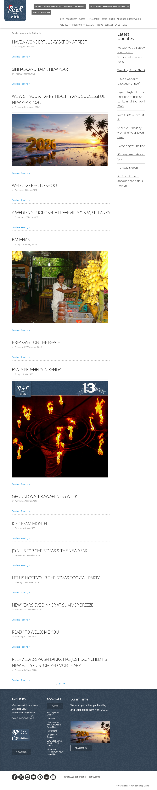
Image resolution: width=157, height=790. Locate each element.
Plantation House (98, 19)
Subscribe (21, 752)
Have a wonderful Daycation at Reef (49, 42)
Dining (112, 19)
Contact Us (94, 777)
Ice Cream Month (29, 523)
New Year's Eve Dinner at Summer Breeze (52, 605)
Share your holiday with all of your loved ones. (130, 132)
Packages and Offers (53, 713)
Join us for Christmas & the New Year (49, 551)
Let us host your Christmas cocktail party (55, 578)
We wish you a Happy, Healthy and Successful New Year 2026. (89, 707)
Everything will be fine (131, 146)
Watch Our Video (41, 12)
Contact (109, 25)
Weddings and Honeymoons (25, 705)
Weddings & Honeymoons (129, 19)
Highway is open (127, 167)
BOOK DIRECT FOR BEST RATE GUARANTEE (109, 6)
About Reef (71, 19)
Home (61, 19)
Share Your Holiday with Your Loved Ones (55, 751)
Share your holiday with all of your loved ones (59, 6)
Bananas (20, 240)
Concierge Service (20, 709)
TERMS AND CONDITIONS (75, 777)
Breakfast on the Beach (36, 342)
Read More (80, 748)
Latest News (121, 25)
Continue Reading (20, 57)
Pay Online (52, 731)
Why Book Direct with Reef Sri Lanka (54, 743)
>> (64, 684)
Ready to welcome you (35, 632)
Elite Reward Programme (23, 712)
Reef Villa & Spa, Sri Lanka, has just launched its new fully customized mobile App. (59, 662)
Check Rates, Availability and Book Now (54, 724)
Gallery (90, 25)
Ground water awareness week (44, 496)
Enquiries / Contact (52, 736)
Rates (55, 706)
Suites (82, 19)
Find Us (99, 25)
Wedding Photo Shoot (35, 185)
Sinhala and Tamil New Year (40, 69)
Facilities (63, 25)
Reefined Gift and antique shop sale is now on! (130, 180)
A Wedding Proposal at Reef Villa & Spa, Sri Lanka (61, 212)
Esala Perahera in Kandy (36, 369)
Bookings (77, 25)
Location (51, 718)
